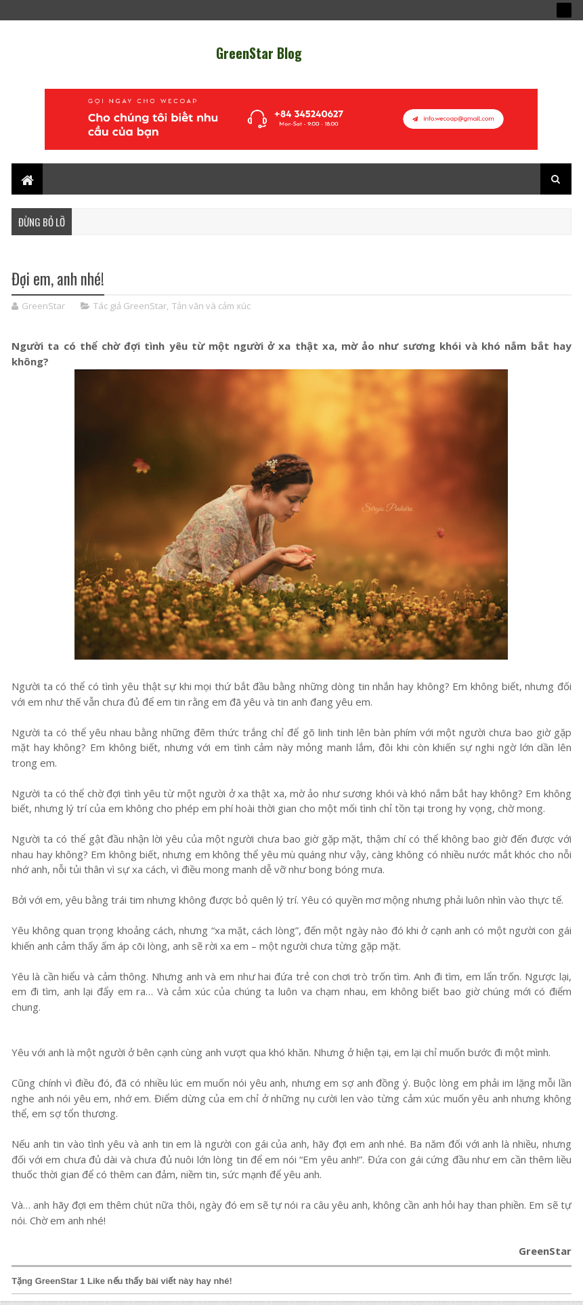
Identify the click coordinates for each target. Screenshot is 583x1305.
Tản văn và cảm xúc (211, 306)
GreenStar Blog (259, 53)
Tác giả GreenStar (130, 306)
